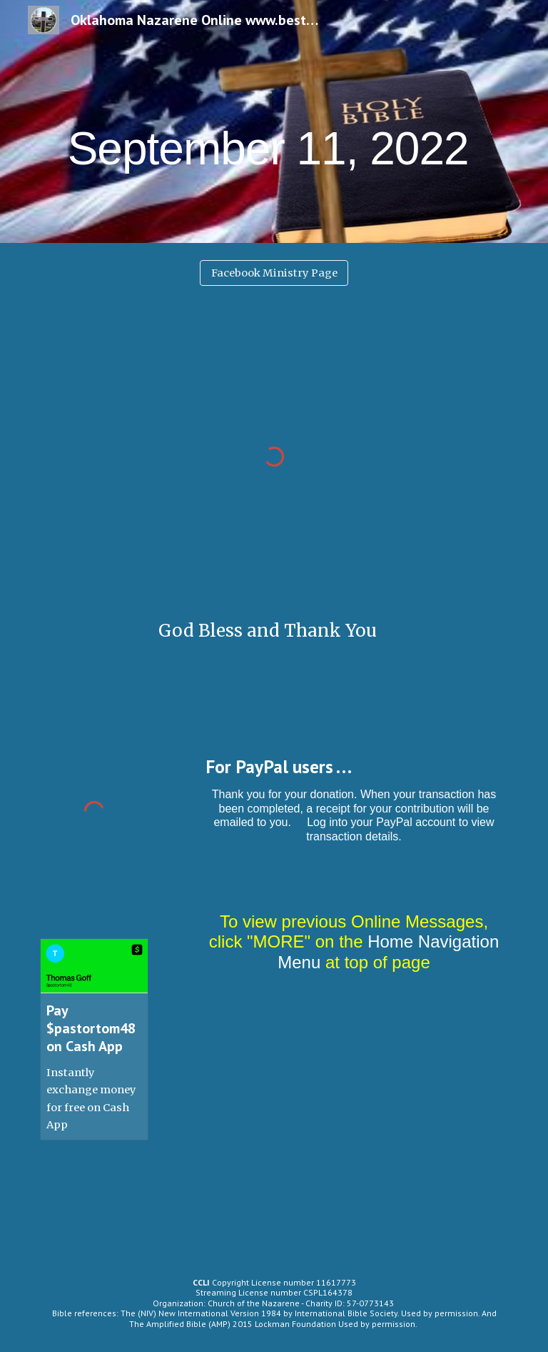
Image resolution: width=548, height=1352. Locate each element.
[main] (273, 121)
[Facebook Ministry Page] (274, 272)
